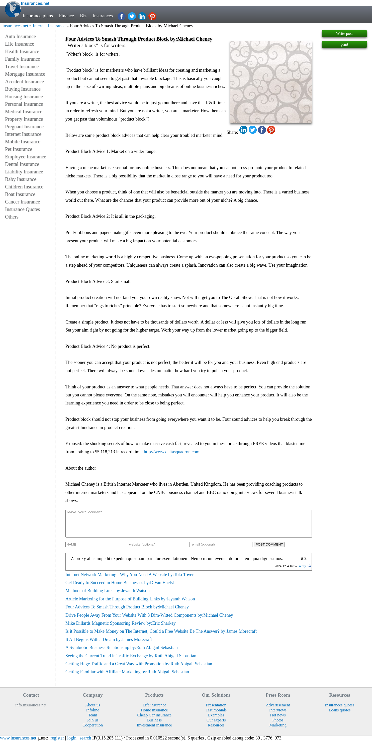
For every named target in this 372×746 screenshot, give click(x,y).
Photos (278, 725)
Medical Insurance (23, 111)
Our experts (216, 725)
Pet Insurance (18, 149)
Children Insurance (24, 186)
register (57, 743)
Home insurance (154, 715)
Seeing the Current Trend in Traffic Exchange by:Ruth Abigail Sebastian (130, 661)
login (71, 743)
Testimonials (216, 715)
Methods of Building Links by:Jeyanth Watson (107, 595)
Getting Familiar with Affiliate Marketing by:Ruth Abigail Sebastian (127, 677)
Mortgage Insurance (25, 74)
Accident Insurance (24, 81)
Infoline (92, 715)
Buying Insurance (23, 89)
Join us (92, 725)
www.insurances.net (18, 743)
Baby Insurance (20, 179)
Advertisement (278, 710)
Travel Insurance (22, 66)
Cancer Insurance (22, 201)
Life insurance (154, 710)
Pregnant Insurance (24, 126)
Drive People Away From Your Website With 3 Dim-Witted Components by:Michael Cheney (149, 620)
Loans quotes (339, 715)
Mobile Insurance (22, 141)
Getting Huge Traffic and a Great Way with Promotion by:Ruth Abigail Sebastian (138, 669)
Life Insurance (19, 44)
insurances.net (15, 25)
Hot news (278, 720)
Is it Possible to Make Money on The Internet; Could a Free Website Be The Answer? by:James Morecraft (161, 636)
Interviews (278, 715)
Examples (216, 720)
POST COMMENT (269, 550)
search (85, 743)
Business (154, 725)
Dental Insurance (22, 164)
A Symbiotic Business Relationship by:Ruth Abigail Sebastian (121, 652)
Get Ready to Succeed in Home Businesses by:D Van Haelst (119, 587)
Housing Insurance (24, 96)
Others (11, 217)
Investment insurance (154, 730)
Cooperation (92, 730)
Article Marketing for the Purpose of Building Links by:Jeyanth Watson (130, 604)
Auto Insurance (20, 36)
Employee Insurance (25, 156)
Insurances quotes (339, 710)
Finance (66, 15)
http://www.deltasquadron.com (172, 451)
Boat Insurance (20, 194)
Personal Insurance (24, 104)
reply (302, 571)
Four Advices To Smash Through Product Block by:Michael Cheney (127, 612)
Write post (344, 33)
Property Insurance (24, 119)
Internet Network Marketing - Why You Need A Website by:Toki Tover (129, 579)
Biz (83, 15)
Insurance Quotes (22, 209)
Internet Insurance (49, 25)
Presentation (216, 710)
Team (92, 720)
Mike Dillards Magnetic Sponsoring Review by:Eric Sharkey (120, 628)
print (344, 44)
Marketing (277, 730)
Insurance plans (38, 15)
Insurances (103, 15)
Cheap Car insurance (154, 720)
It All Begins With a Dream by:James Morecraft (108, 644)
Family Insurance (22, 59)
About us (92, 710)
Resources (216, 730)
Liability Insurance (24, 171)
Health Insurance (22, 51)
